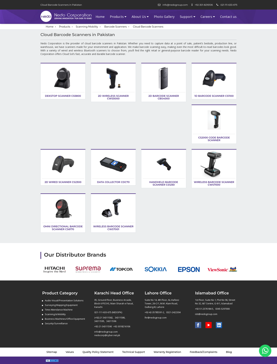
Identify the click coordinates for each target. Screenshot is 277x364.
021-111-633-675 (228, 4)
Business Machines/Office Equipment (65, 318)
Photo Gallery (164, 16)
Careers (206, 16)
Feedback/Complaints (203, 352)
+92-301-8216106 (204, 4)
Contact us (228, 16)
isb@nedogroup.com (206, 314)
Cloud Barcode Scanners (148, 26)
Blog (229, 352)
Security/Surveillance (56, 323)
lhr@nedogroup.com (156, 317)
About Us (139, 16)
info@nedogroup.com (175, 4)
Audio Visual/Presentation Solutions (64, 300)
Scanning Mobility (87, 26)
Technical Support (133, 352)
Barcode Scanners (115, 26)
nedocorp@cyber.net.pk (107, 335)
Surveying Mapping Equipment (61, 305)
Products (117, 16)
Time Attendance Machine (59, 309)
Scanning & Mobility (55, 314)
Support (186, 16)
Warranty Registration (167, 352)
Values (70, 352)
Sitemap (51, 352)
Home (100, 16)
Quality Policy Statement (98, 352)
